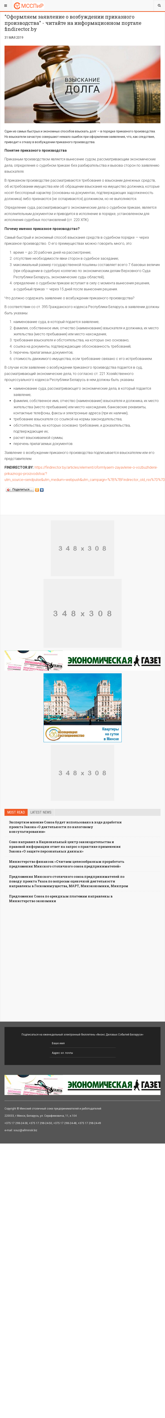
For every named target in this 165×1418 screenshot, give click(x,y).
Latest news (40, 812)
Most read (16, 812)
